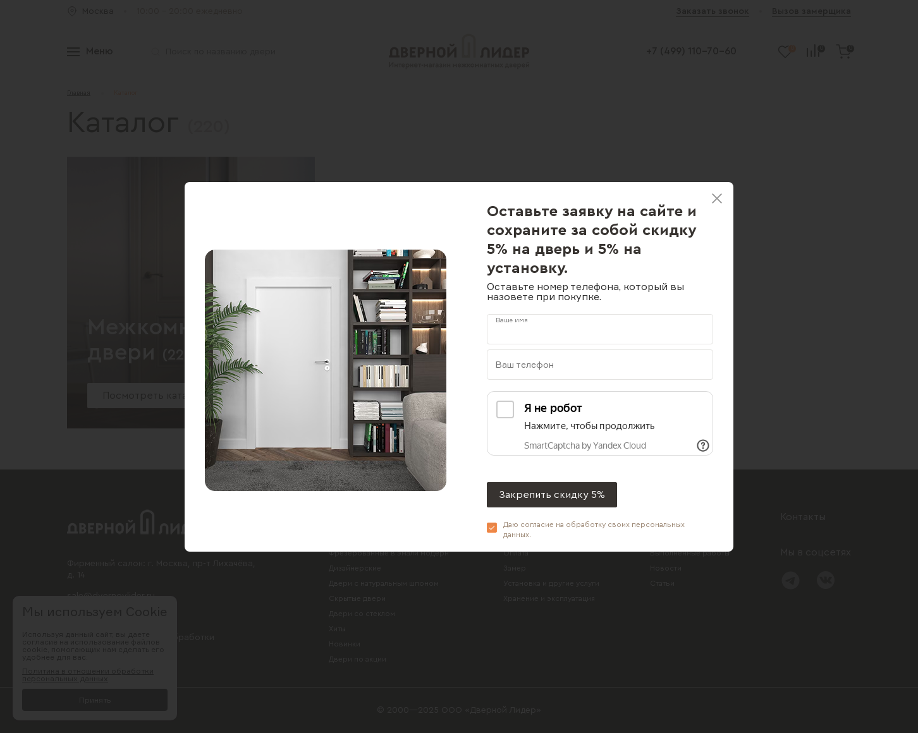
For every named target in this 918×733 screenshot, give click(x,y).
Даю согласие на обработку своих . (594, 529)
